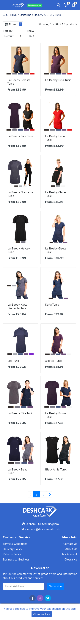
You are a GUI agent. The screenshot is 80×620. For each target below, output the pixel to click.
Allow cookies (41, 614)
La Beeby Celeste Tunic (19, 82)
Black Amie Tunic (56, 469)
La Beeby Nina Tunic (58, 80)
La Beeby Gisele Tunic (55, 250)
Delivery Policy (12, 549)
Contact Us (70, 544)
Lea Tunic (13, 361)
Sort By (7, 31)
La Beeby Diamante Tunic (20, 194)
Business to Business (16, 559)
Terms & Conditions (15, 544)
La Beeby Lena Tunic (55, 138)
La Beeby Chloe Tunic (55, 194)
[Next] (49, 494)
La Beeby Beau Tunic (17, 471)
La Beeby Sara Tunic (20, 136)
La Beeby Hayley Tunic (18, 250)
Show (30, 31)
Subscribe (55, 586)
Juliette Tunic (53, 361)
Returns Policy (12, 554)
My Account (69, 554)
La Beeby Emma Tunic (55, 415)
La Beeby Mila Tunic (20, 413)
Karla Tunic (52, 305)
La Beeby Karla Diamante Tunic (17, 306)
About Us (71, 549)
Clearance (71, 559)
